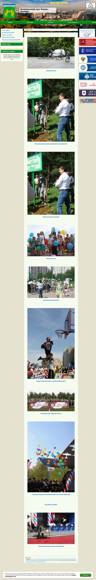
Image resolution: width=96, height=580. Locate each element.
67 (71, 560)
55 (54, 560)
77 (34, 561)
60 (61, 560)
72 (27, 561)
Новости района (6, 30)
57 (57, 560)
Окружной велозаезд (51, 70)
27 (65, 559)
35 (26, 560)
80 (39, 561)
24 (61, 559)
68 (72, 560)
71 (26, 561)
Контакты (64, 3)
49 (46, 560)
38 (30, 560)
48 (44, 560)
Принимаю (85, 575)
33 (73, 559)
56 (55, 560)
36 (27, 560)
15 (48, 559)
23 (59, 559)
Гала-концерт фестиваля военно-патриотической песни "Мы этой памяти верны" (51, 494)
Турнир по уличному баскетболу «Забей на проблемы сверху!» (51, 381)
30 (69, 559)
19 (53, 559)
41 (34, 560)
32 (72, 559)
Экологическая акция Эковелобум (51, 300)
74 (30, 561)
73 (29, 561)
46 (41, 560)
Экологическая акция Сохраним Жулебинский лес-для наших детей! (51, 143)
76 (33, 561)
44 (39, 560)
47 (43, 560)
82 (41, 561)
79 (37, 561)
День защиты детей (51, 258)
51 (48, 560)
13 (45, 559)
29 (68, 559)
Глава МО (50, 22)
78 (36, 561)
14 (46, 559)
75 (31, 561)
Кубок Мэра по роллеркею (51, 504)
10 (41, 559)
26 (63, 559)
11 (42, 559)
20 (55, 559)
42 (36, 560)
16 (49, 559)
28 (66, 559)
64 (67, 560)
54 (53, 560)
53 (51, 560)
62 (64, 560)
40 (33, 560)
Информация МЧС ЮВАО (8, 37)
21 (56, 559)
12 (44, 559)
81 (40, 561)
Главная (10, 22)
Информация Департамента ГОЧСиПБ (11, 39)
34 (75, 559)
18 (52, 559)
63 (65, 560)
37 (29, 560)
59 (60, 560)
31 (70, 559)
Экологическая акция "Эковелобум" (51, 217)
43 (37, 560)
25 (62, 559)
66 (70, 560)
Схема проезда (55, 3)
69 (74, 560)
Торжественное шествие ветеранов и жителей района (51, 546)
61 (63, 560)
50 (47, 560)
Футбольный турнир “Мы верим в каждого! (51, 413)
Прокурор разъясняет (7, 35)
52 (50, 560)
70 (75, 560)
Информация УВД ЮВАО (8, 32)
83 (43, 561)
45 (40, 560)
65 (68, 560)
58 (58, 560)
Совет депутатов (72, 22)
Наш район (30, 22)
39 (31, 560)
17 (51, 559)
